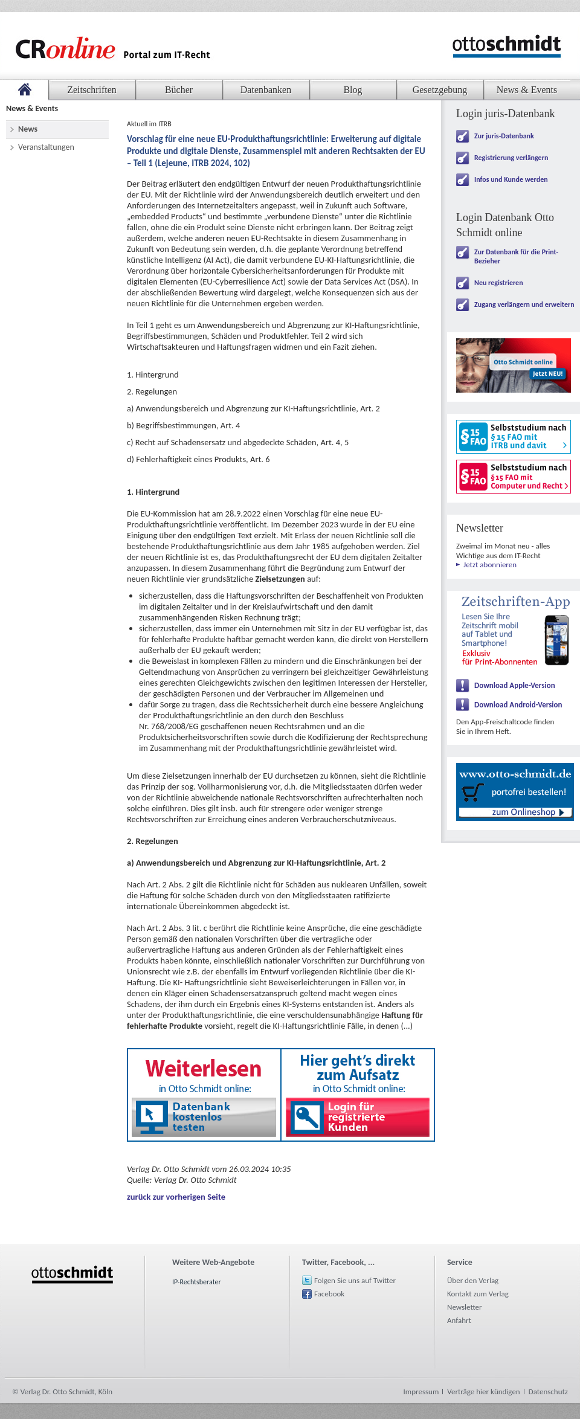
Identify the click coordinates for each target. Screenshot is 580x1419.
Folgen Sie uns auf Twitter (355, 1280)
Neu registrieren (498, 282)
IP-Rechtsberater (196, 1282)
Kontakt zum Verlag (478, 1293)
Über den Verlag (472, 1280)
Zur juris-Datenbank (504, 136)
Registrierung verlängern (511, 157)
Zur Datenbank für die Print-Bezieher (516, 256)
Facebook (329, 1293)
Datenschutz (548, 1391)
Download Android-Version (518, 704)
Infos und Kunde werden (511, 179)
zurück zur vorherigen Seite (176, 1196)
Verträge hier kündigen (483, 1391)
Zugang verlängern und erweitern (524, 304)
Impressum (421, 1391)
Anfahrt (459, 1320)
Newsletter (464, 1306)
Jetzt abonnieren (490, 564)
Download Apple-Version (514, 685)
